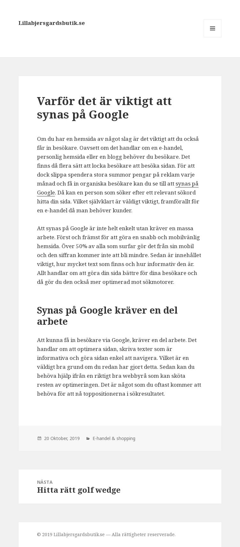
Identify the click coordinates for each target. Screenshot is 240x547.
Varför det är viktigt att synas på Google (104, 107)
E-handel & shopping (114, 438)
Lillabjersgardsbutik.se (52, 23)
